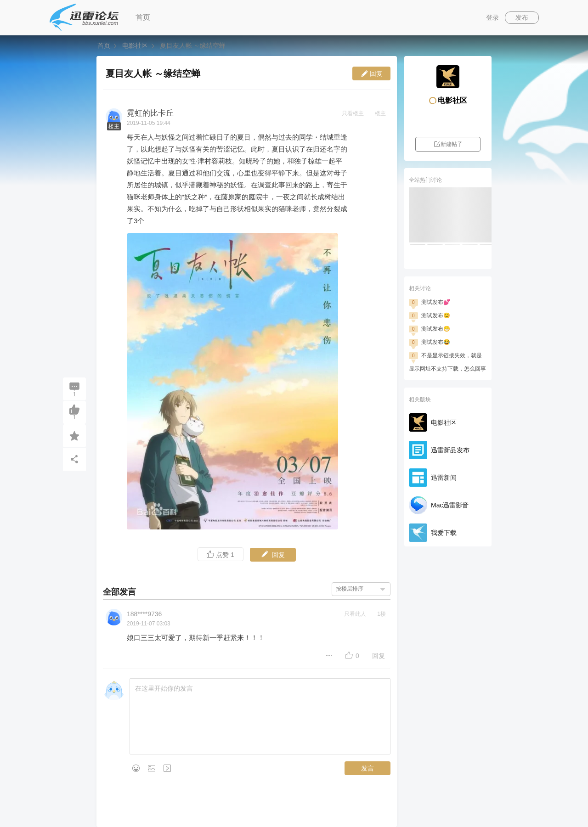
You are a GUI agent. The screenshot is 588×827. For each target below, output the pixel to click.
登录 (492, 17)
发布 (521, 17)
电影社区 (135, 45)
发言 (367, 768)
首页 (143, 17)
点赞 (220, 554)
